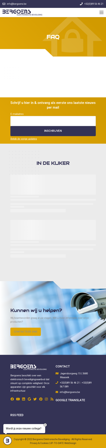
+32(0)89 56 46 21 (70, 382)
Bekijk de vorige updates (23, 138)
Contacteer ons (26, 331)
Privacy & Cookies (39, 443)
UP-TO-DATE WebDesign (63, 443)
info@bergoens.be (70, 392)
